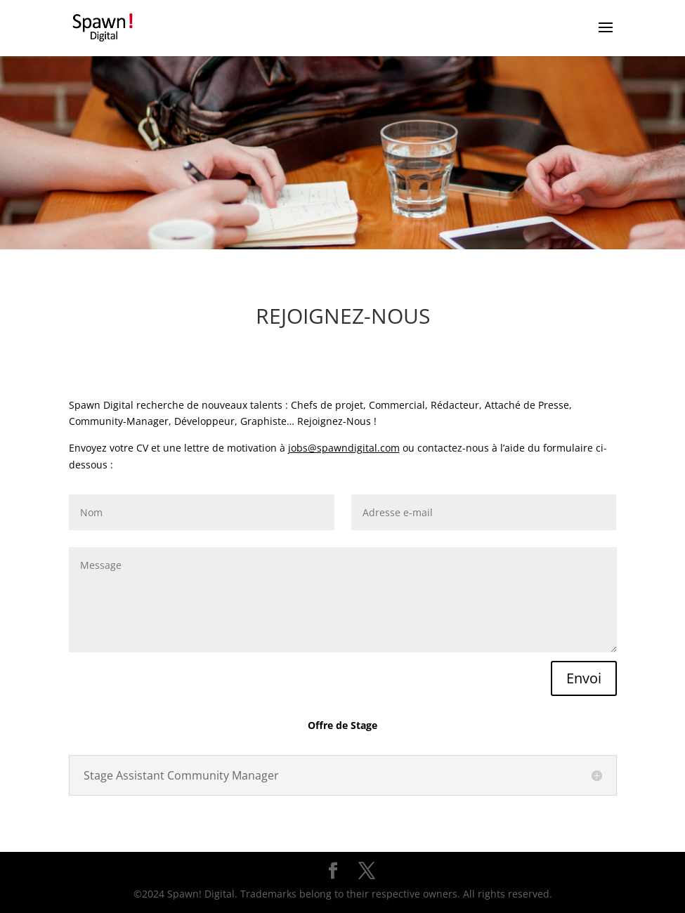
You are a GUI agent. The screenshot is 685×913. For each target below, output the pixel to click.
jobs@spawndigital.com (344, 447)
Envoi (583, 678)
